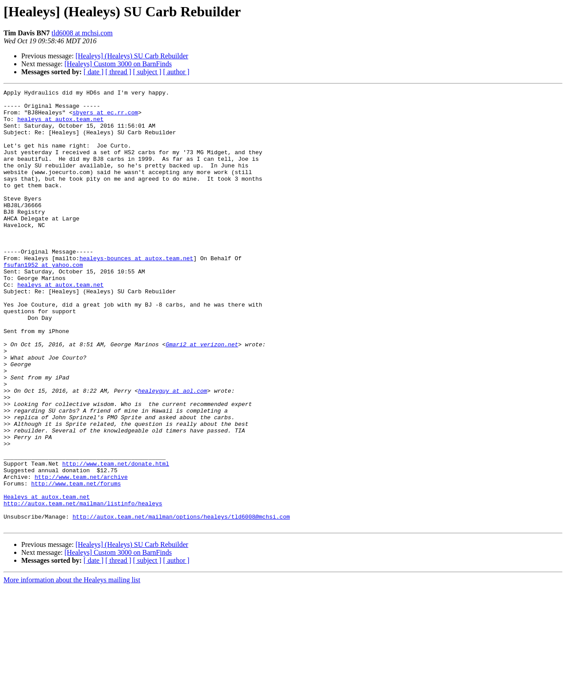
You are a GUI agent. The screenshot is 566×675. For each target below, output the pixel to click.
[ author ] (176, 72)
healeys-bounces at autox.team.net (136, 292)
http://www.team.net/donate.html (115, 539)
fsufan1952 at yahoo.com (43, 300)
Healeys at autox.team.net (47, 579)
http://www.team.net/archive (81, 555)
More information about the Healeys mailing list (72, 667)
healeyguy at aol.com (172, 451)
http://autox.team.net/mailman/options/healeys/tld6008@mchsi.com (181, 603)
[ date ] (93, 72)
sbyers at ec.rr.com (105, 117)
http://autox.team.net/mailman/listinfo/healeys (83, 587)
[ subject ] (147, 72)
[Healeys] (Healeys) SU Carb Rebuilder (132, 56)
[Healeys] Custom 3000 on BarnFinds (118, 64)
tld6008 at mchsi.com (82, 33)
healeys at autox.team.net (60, 125)
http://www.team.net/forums (76, 563)
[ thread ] (118, 72)
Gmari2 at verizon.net (202, 396)
